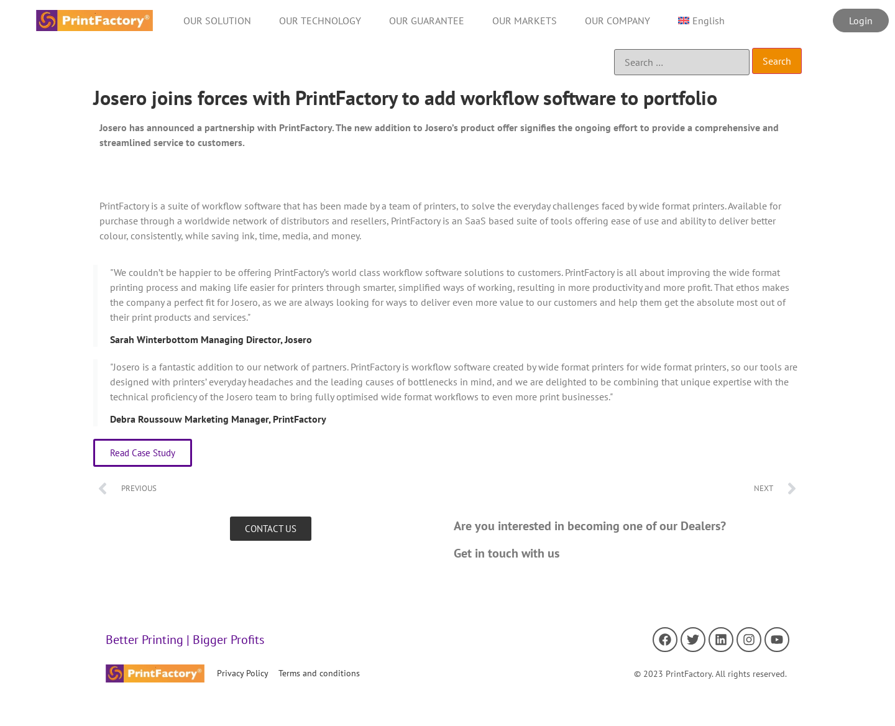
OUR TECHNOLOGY (320, 20)
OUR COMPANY (617, 20)
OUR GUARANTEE (426, 20)
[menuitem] (701, 20)
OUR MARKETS (524, 20)
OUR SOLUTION (217, 20)
